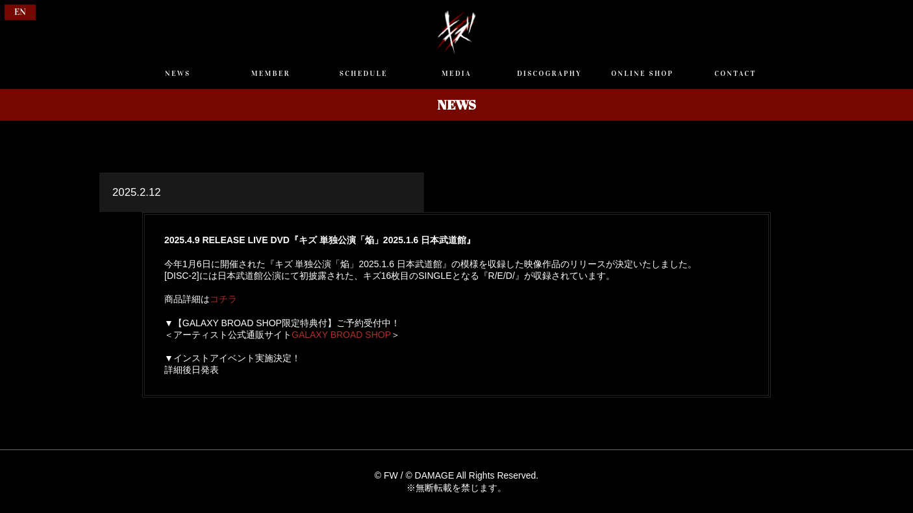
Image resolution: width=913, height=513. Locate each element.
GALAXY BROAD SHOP (341, 334)
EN (20, 12)
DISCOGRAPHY (549, 73)
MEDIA (456, 73)
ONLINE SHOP (642, 73)
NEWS (177, 73)
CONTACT (735, 73)
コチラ (223, 299)
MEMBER (270, 73)
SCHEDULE (364, 73)
